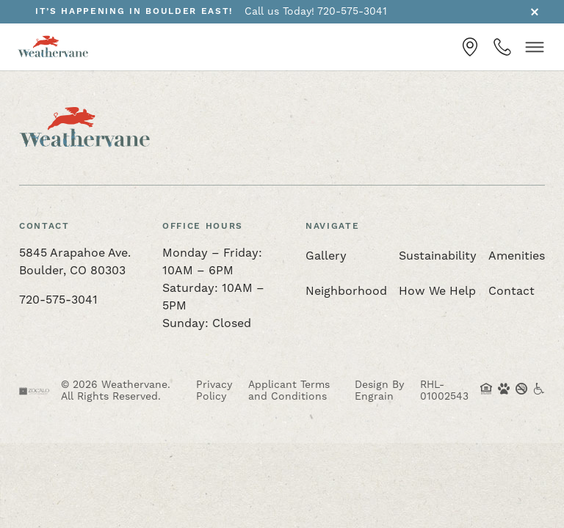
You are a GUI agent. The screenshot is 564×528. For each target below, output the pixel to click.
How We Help (437, 291)
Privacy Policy (214, 390)
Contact (511, 291)
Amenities (516, 256)
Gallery (326, 256)
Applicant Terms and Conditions (289, 390)
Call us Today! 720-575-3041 (316, 11)
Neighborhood (346, 291)
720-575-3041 (58, 300)
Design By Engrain (379, 390)
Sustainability (438, 256)
